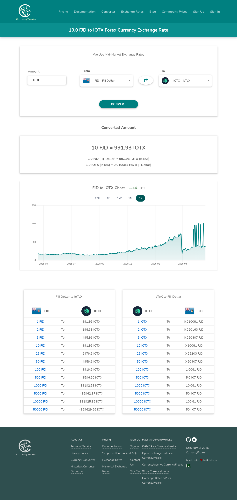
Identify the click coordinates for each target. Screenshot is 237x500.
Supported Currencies (116, 453)
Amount (34, 71)
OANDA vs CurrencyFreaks (159, 446)
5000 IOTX (142, 393)
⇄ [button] (146, 80)
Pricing (63, 12)
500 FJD (40, 377)
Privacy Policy (79, 453)
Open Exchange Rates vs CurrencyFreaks (157, 455)
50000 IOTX (142, 409)
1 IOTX (142, 321)
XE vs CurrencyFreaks (155, 471)
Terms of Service (81, 446)
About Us (77, 440)
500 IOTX (142, 377)
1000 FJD (40, 385)
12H (97, 198)
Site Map (135, 471)
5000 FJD (40, 393)
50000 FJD (40, 409)
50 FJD (40, 361)
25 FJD (40, 353)
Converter (108, 12)
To (163, 71)
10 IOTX (142, 345)
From (86, 71)
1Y (140, 198)
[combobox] (106, 81)
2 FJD (40, 329)
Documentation (85, 12)
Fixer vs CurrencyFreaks (157, 440)
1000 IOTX (142, 385)
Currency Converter (83, 460)
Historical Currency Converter (83, 469)
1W (119, 198)
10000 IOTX (142, 401)
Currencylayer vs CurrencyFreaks (162, 464)
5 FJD (40, 337)
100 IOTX (142, 369)
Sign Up (198, 12)
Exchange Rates (132, 12)
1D (108, 198)
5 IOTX (142, 337)
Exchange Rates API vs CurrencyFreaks (156, 480)
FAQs (133, 453)
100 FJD (40, 369)
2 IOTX (142, 329)
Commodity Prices (174, 12)
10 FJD (40, 345)
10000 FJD (40, 401)
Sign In (215, 12)
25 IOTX (142, 353)
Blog (152, 12)
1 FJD (40, 321)
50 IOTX (142, 361)
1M (130, 198)
